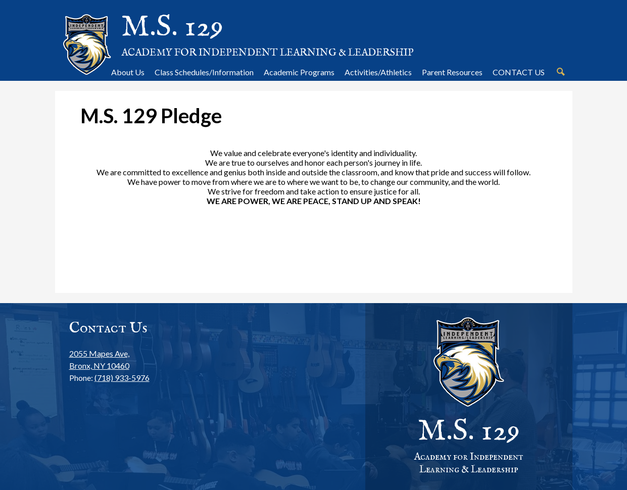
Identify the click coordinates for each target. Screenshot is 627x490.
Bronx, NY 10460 (109, 359)
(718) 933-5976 (122, 377)
